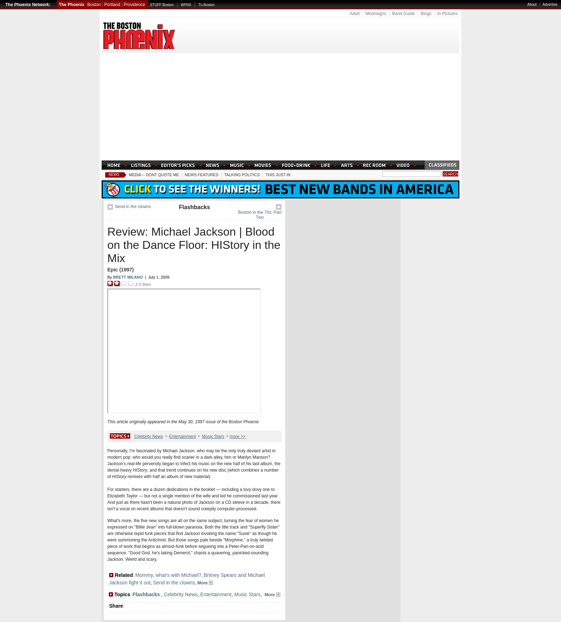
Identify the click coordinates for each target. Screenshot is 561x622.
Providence (134, 4)
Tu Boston (207, 5)
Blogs (426, 13)
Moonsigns (375, 13)
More (205, 582)
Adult (355, 13)
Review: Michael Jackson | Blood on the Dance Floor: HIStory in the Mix (193, 245)
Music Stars (213, 436)
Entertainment (182, 436)
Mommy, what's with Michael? (168, 575)
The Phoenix (71, 4)
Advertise (549, 4)
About (532, 4)
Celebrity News (148, 436)
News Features (202, 175)
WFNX (186, 5)
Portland (112, 4)
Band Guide (403, 13)
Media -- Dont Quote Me (154, 175)
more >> (238, 436)
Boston (94, 4)
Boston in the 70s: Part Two (259, 215)
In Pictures (447, 13)
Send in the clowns (133, 206)
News (114, 175)
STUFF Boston (162, 5)
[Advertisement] (280, 107)
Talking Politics (242, 175)
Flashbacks (194, 207)
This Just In (277, 175)
